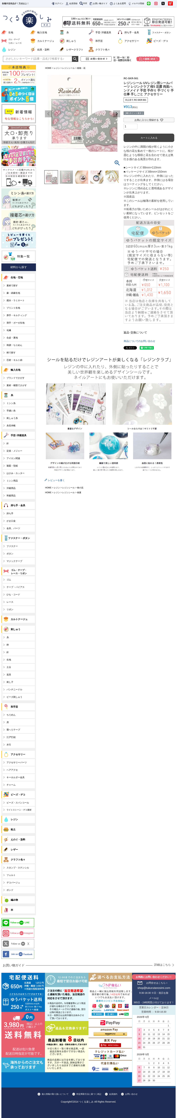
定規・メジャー (14, 451)
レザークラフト (74, 49)
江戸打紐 (11, 737)
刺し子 (10, 682)
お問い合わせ (131, 1094)
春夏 (79, 492)
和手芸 (99, 41)
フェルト (11, 875)
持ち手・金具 (131, 32)
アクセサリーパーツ (17, 762)
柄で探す (11, 352)
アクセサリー (131, 41)
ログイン (57, 3)
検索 (83, 3)
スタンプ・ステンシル (18, 867)
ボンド (10, 890)
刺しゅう (71, 41)
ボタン (10, 553)
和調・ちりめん (14, 345)
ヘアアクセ (12, 770)
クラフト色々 (102, 49)
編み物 (14, 899)
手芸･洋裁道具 (103, 32)
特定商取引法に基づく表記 (88, 1094)
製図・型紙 (12, 465)
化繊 (9, 330)
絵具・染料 (43, 49)
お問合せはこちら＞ (157, 982)
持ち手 (10, 513)
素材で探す (12, 285)
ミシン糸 (11, 403)
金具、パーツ (13, 528)
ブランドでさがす (16, 378)
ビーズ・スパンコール (18, 802)
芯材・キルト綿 (14, 360)
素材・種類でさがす (17, 385)
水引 (9, 744)
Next (116, 113)
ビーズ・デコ (160, 41)
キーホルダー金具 (16, 777)
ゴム (9, 579)
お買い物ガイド (98, 3)
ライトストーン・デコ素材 (19, 810)
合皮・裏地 (12, 337)
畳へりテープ (13, 729)
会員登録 (71, 3)
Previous (48, 113)
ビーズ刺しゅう (14, 697)
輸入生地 (42, 32)
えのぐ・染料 (18, 839)
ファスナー (12, 546)
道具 (9, 674)
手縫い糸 (11, 410)
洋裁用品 (11, 488)
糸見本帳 (11, 425)
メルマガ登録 (136, 3)
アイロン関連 (13, 458)
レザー (14, 849)
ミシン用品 (12, 480)
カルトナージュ (45, 41)
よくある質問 (118, 3)
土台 (9, 667)
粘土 (13, 829)
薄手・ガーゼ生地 (16, 322)
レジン (12, 49)
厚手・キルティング (17, 315)
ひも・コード (13, 594)
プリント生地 (13, 308)
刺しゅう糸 (12, 418)
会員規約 (113, 1094)
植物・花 (81, 68)
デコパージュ (13, 882)
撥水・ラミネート (16, 300)
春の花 (80, 487)
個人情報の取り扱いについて (55, 1094)
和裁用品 (11, 495)
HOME (48, 68)
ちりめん (11, 715)
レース (10, 602)
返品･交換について (135, 332)
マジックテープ (14, 561)
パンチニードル (14, 689)
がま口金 (11, 521)
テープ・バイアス (16, 587)
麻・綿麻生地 (13, 293)
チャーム (11, 785)
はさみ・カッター (16, 473)
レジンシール (68, 68)
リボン (10, 609)
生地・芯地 (17, 277)
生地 (10, 32)
